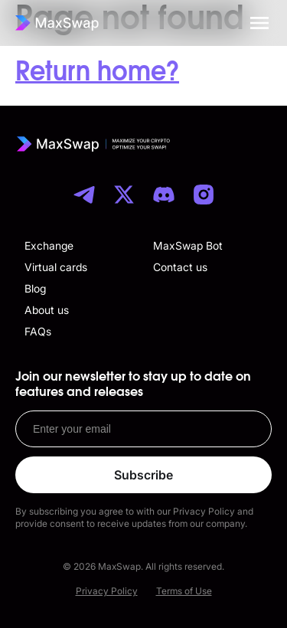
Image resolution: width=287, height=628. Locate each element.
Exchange (48, 245)
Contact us (180, 266)
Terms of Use (184, 591)
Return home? (97, 72)
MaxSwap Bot (188, 245)
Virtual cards (55, 266)
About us (46, 309)
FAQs (37, 331)
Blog (35, 288)
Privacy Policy (107, 591)
